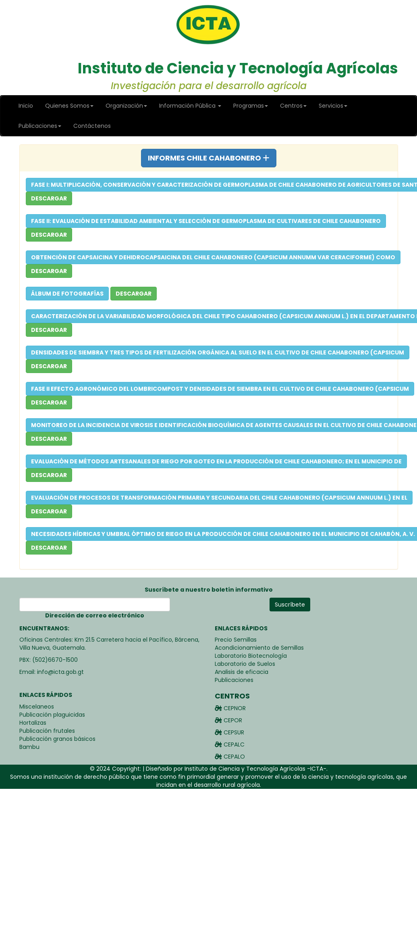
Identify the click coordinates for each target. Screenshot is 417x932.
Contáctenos (92, 126)
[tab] (209, 158)
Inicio (26, 106)
